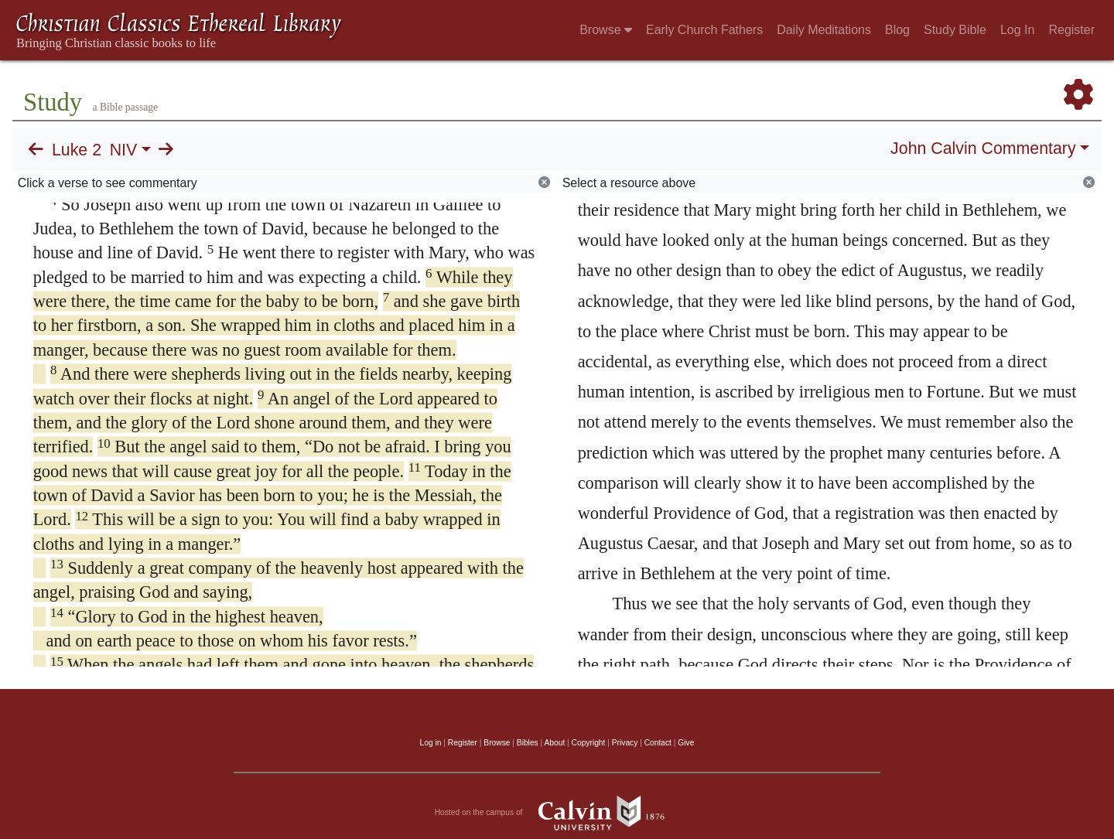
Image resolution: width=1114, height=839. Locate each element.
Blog (897, 29)
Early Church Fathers (704, 29)
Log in (431, 742)
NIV (124, 150)
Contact (657, 742)
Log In (1017, 29)
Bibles (527, 742)
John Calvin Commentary (982, 148)
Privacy (625, 742)
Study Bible (955, 29)
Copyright (589, 742)
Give (686, 742)
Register (1071, 29)
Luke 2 (76, 150)
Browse (605, 29)
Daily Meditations (824, 29)
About (554, 742)
